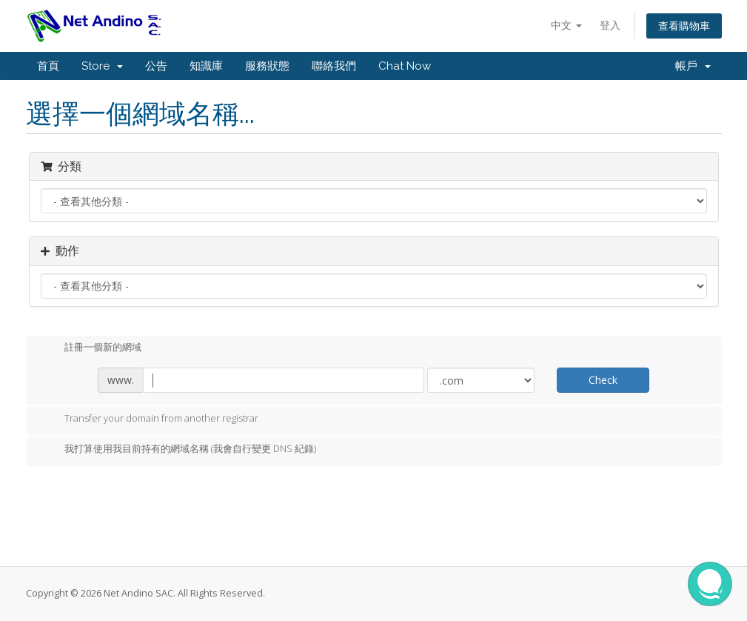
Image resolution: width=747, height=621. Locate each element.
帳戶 (693, 66)
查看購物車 (684, 26)
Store (102, 66)
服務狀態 (267, 66)
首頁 (48, 66)
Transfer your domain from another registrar (149, 419)
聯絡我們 (334, 66)
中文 (566, 25)
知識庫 (206, 66)
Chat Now (404, 66)
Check (603, 380)
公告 (156, 66)
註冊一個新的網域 (91, 348)
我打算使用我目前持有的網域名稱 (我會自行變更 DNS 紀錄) (178, 450)
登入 (610, 25)
